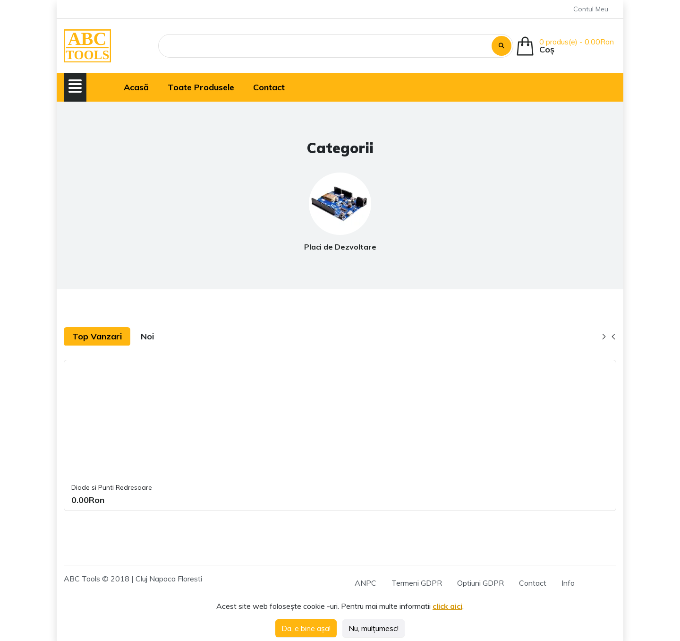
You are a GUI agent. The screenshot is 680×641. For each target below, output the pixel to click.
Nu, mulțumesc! (373, 628)
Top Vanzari (97, 336)
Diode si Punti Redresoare (111, 487)
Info (568, 583)
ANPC (365, 583)
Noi (147, 336)
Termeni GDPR (416, 583)
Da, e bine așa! (306, 628)
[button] (75, 86)
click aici (447, 606)
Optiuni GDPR (480, 583)
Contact (532, 583)
